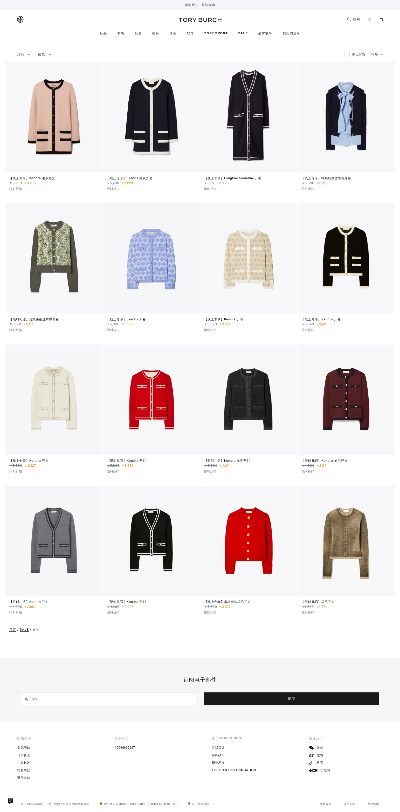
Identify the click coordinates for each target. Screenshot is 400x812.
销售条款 (23, 770)
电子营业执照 (200, 804)
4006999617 (124, 747)
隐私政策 (218, 755)
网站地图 (373, 804)
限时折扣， (200, 5)
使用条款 (349, 804)
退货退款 (23, 778)
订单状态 (23, 755)
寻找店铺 (218, 747)
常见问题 (23, 747)
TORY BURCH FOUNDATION (234, 770)
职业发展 (218, 763)
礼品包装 (23, 763)
